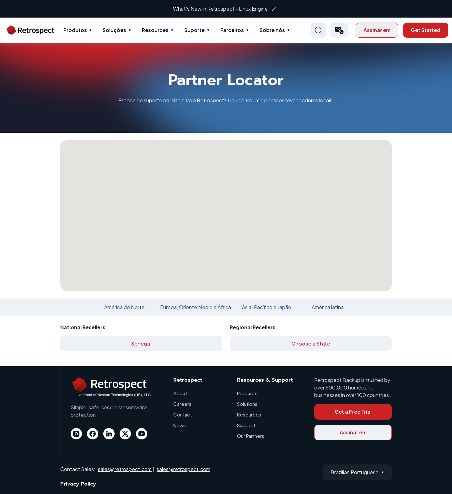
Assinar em (376, 30)
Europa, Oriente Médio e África (195, 307)
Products (247, 393)
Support (246, 425)
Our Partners (250, 436)
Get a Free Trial (353, 411)
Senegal (141, 343)
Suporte (194, 30)
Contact (182, 414)
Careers (182, 404)
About (180, 393)
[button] (339, 30)
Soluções (114, 30)
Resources (155, 30)
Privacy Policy (78, 484)
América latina (328, 307)
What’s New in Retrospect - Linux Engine (220, 8)
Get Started (425, 30)
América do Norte (124, 307)
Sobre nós (272, 30)
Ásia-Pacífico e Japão (266, 307)
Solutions (247, 404)
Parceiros (232, 30)
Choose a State (310, 343)
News (179, 425)
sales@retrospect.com (125, 469)
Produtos (75, 30)
